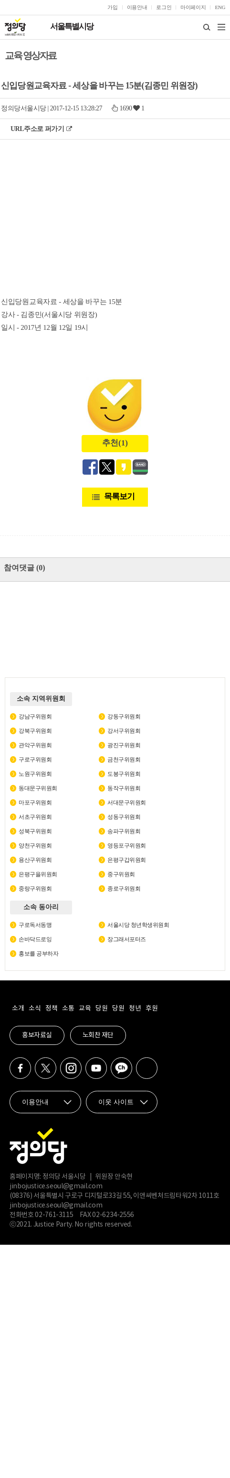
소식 (35, 1008)
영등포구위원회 (126, 845)
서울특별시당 (71, 26)
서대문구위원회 (126, 802)
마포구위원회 (35, 802)
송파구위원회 (123, 831)
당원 (101, 1008)
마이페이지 (193, 7)
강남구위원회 (35, 716)
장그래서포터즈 (126, 939)
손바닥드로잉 (35, 939)
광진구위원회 (123, 745)
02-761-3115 (54, 1215)
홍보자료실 (37, 1035)
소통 (68, 1008)
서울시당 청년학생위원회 (138, 925)
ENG (220, 7)
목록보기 (119, 496)
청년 (135, 1008)
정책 (51, 1008)
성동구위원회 (123, 817)
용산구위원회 (35, 860)
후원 (151, 1008)
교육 (85, 1008)
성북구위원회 (35, 831)
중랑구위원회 (35, 888)
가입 (112, 7)
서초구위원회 (35, 817)
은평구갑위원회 (126, 860)
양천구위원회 (35, 845)
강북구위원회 (35, 731)
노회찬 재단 (98, 1035)
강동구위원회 (123, 716)
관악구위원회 (35, 745)
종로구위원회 (123, 888)
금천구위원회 (123, 759)
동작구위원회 (123, 788)
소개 (18, 1008)
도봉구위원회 (123, 774)
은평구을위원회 (38, 874)
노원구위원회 (35, 774)
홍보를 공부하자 (38, 953)
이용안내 (137, 7)
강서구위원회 (123, 731)
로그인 (163, 7)
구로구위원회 (35, 759)
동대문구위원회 (38, 788)
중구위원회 (121, 874)
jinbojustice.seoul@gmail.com (56, 1186)
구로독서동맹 (35, 925)
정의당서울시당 (23, 108)
